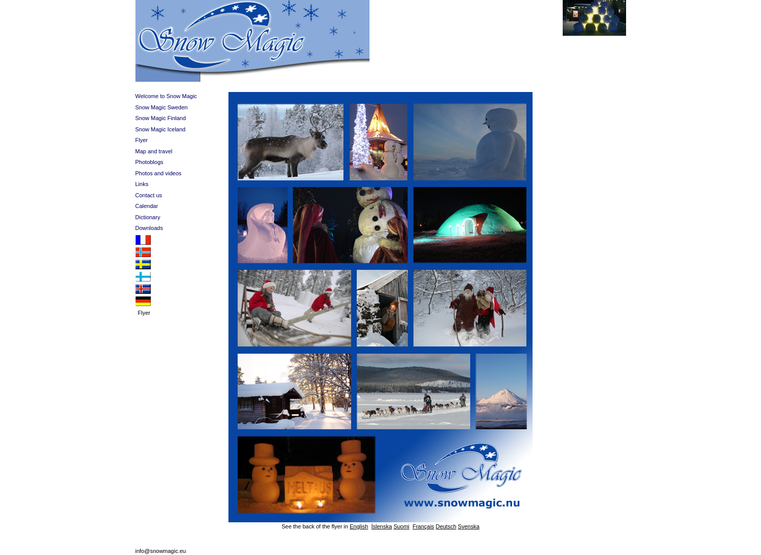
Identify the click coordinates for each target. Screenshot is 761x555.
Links (142, 184)
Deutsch (445, 526)
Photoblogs (149, 162)
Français (423, 526)
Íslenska (381, 526)
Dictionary (147, 217)
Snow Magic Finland (160, 118)
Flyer (141, 140)
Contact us (149, 195)
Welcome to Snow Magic (166, 96)
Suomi (401, 526)
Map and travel (154, 151)
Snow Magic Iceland (160, 129)
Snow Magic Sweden (161, 107)
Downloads (149, 228)
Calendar (146, 206)
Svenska (468, 526)
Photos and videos (158, 173)
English (359, 526)
